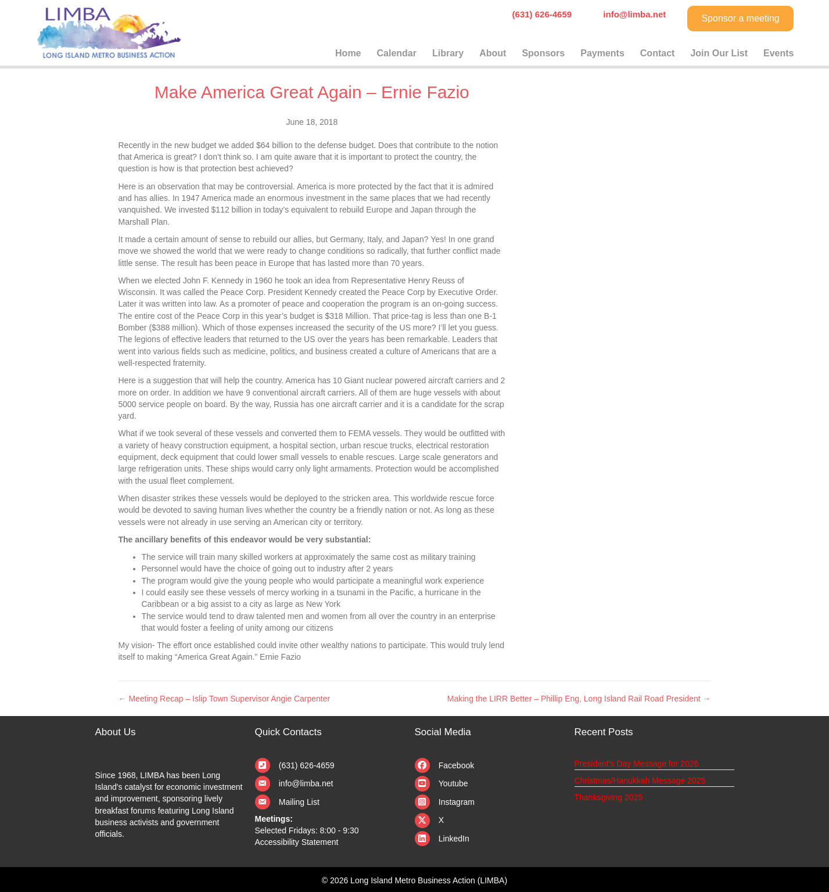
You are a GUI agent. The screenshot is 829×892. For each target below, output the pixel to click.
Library (448, 53)
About (492, 53)
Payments (602, 53)
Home (348, 53)
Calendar (397, 53)
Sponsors (543, 53)
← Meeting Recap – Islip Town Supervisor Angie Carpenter (225, 698)
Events (778, 53)
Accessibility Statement (297, 842)
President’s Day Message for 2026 (637, 763)
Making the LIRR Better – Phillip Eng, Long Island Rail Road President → (579, 698)
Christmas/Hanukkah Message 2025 (640, 780)
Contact (657, 53)
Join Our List (719, 53)
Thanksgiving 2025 (609, 797)
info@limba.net (306, 783)
